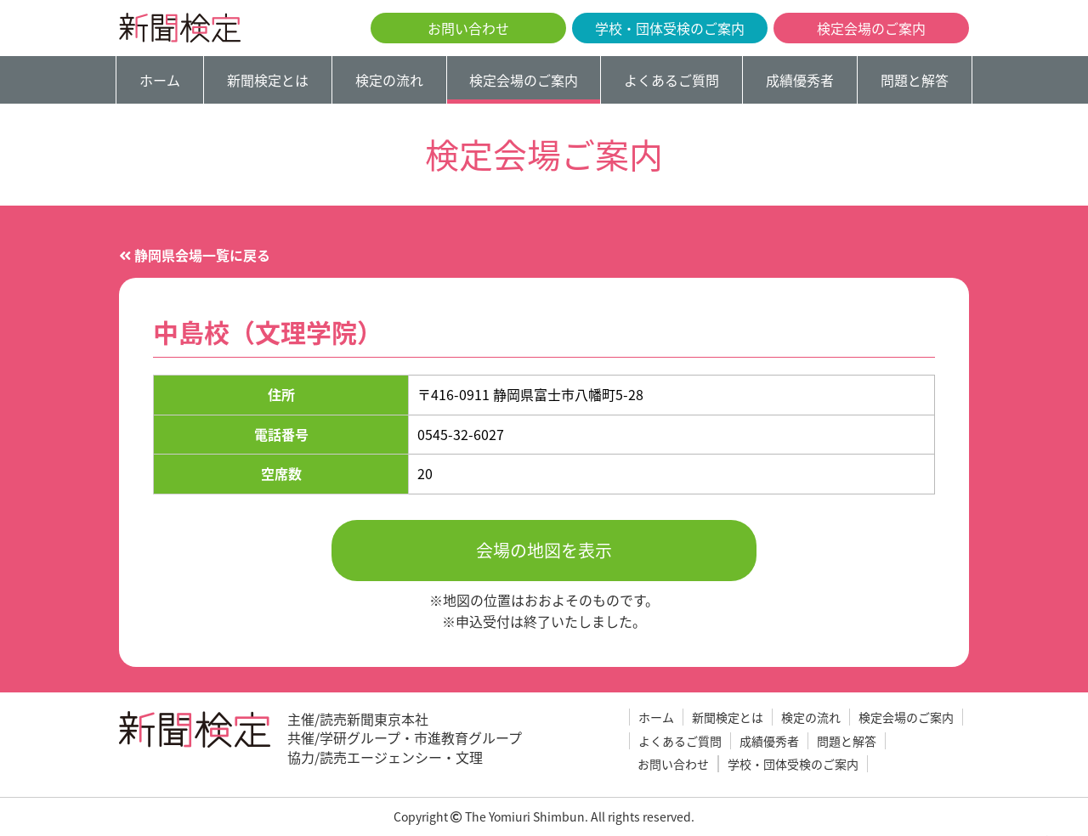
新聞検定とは (268, 80)
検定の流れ (389, 80)
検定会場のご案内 (871, 28)
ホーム (159, 80)
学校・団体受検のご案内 (670, 28)
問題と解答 (915, 80)
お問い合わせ (468, 28)
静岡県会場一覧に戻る (194, 255)
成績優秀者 (800, 80)
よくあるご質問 (671, 80)
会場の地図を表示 (544, 550)
